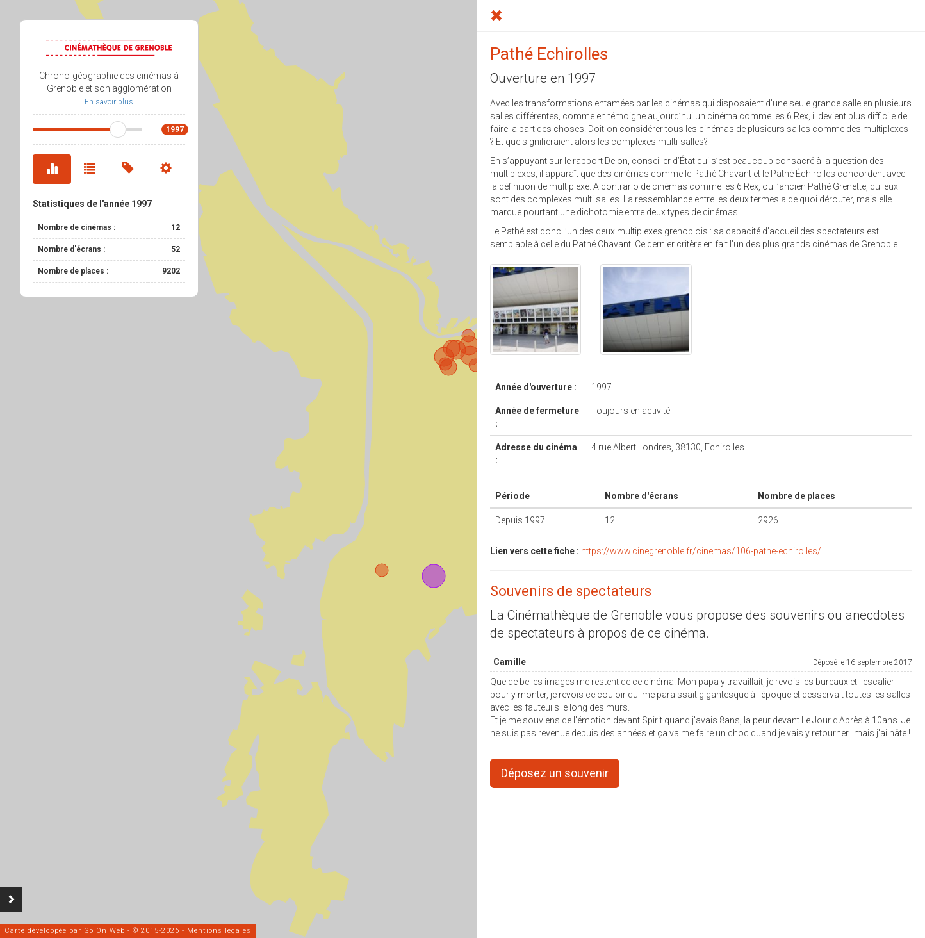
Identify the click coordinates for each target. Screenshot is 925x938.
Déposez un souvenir (555, 773)
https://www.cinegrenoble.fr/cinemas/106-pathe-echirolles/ (701, 551)
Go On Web (104, 930)
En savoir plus (109, 101)
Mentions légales (219, 930)
